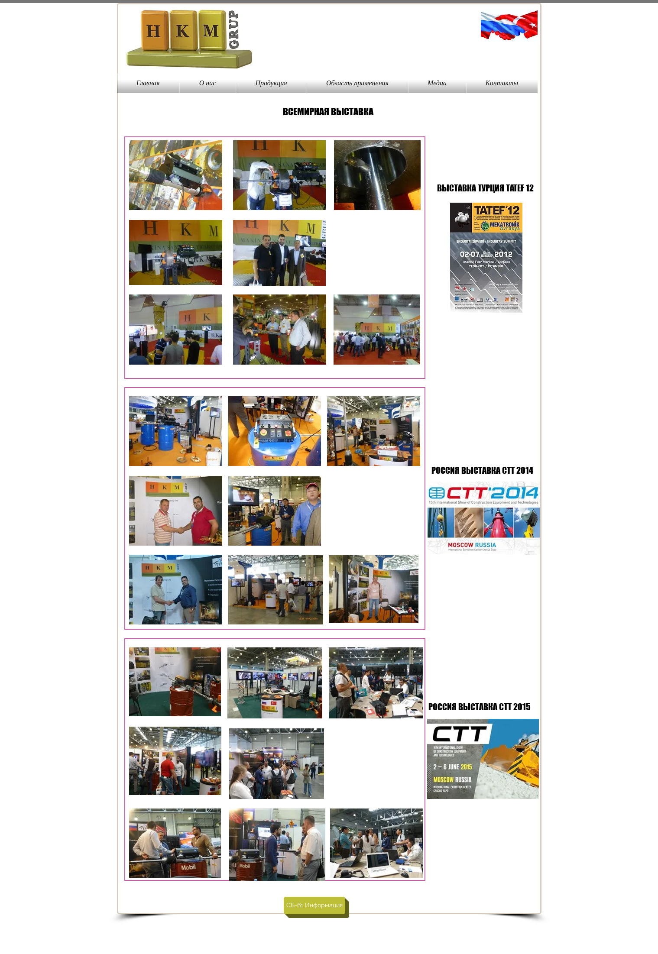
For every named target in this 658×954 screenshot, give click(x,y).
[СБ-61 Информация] (314, 905)
